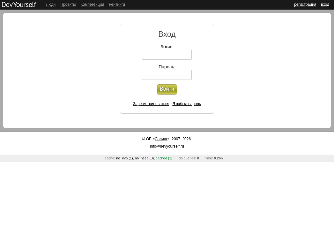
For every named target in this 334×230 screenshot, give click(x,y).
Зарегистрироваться (151, 104)
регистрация (305, 4)
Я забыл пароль (186, 104)
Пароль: (167, 66)
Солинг (161, 139)
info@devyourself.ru (167, 146)
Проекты (68, 4)
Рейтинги (117, 4)
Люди (51, 4)
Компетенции (92, 4)
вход (325, 4)
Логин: (167, 46)
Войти (167, 89)
